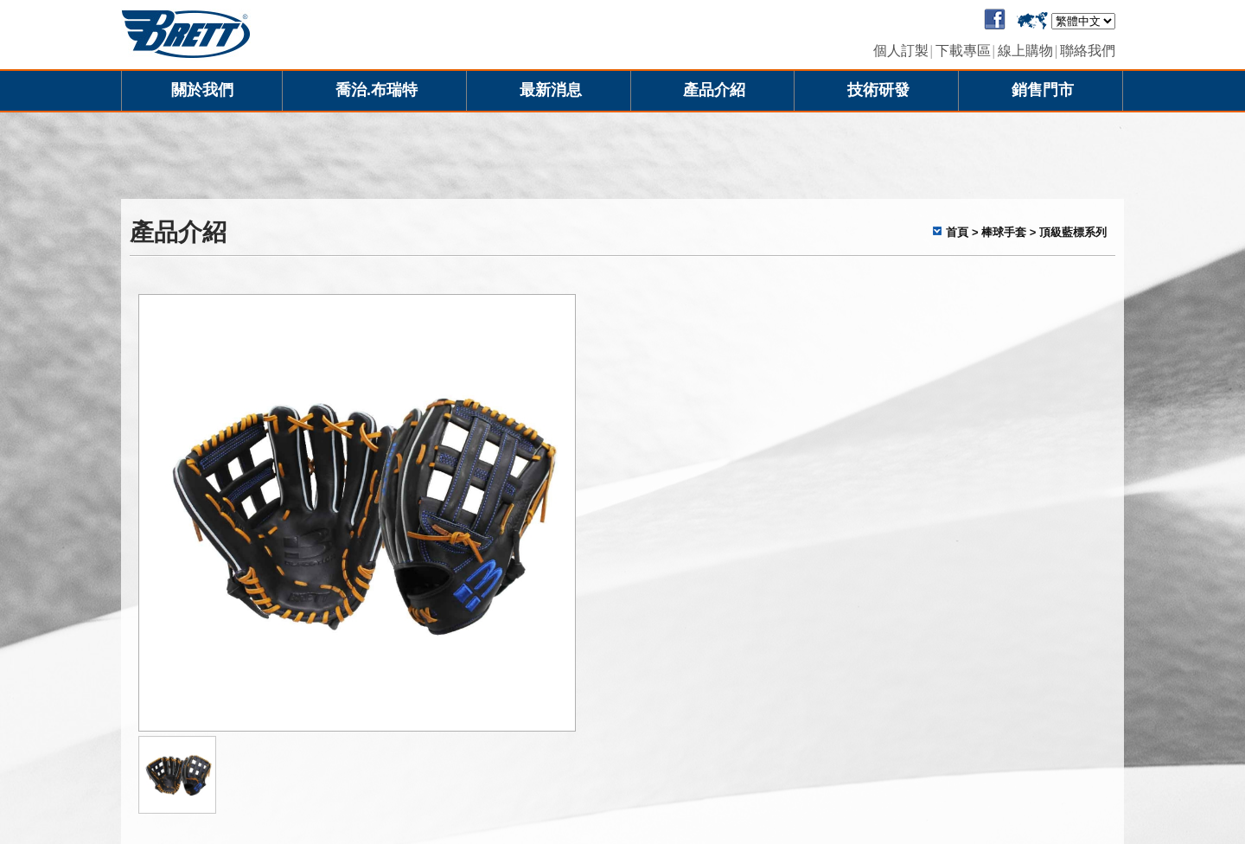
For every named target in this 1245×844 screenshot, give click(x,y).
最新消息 (551, 90)
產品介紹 (714, 90)
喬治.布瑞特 (376, 90)
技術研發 (878, 90)
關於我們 (202, 90)
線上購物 (1025, 50)
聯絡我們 (1087, 50)
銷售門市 (1043, 90)
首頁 (957, 232)
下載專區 (963, 50)
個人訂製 (901, 50)
